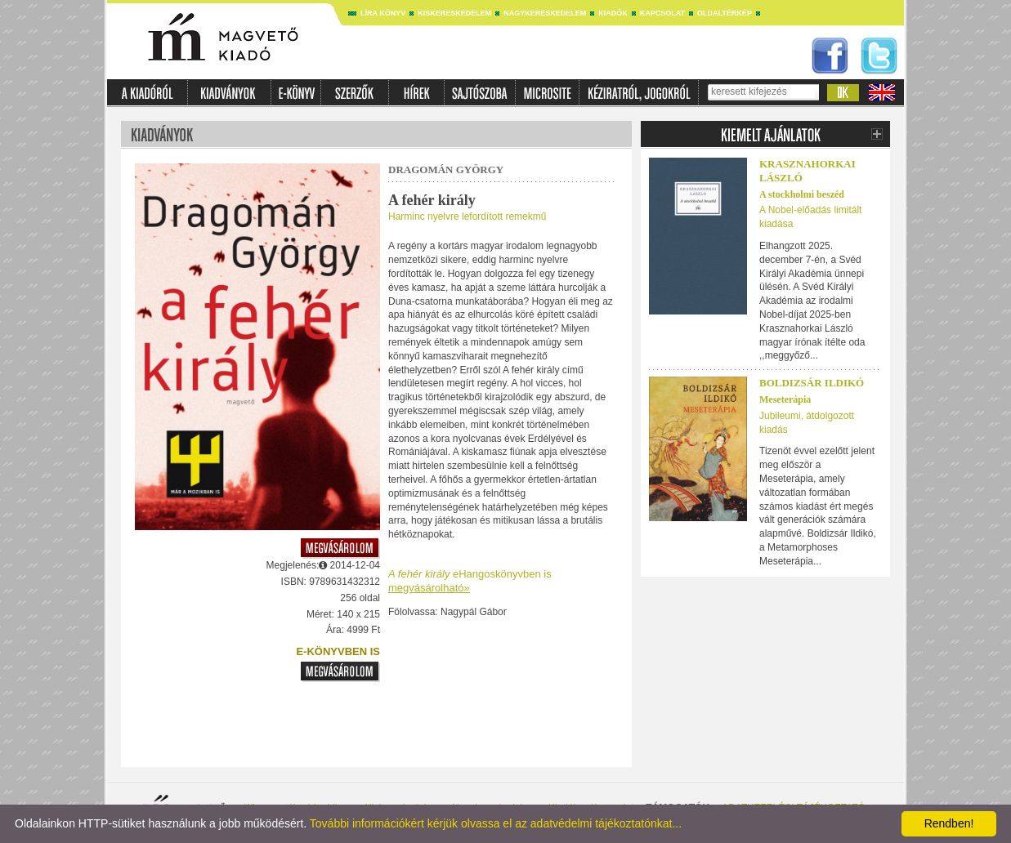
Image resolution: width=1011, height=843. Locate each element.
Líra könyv (382, 13)
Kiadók (613, 13)
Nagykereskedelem (544, 13)
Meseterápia (785, 399)
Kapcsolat (662, 13)
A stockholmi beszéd (801, 194)
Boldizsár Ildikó (811, 383)
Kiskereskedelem (454, 13)
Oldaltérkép (724, 13)
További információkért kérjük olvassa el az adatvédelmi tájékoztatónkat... (496, 823)
